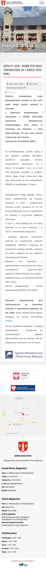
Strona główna (7, 50)
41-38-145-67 (13, 476)
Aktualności (19, 50)
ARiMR (8, 321)
